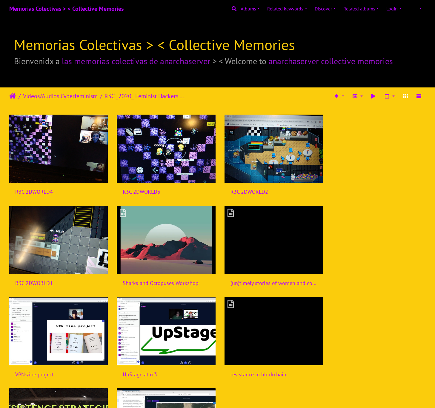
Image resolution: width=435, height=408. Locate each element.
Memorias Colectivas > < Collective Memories (66, 9)
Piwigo (230, 395)
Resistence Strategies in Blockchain (163, 372)
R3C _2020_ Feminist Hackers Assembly (145, 96)
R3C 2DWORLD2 (247, 191)
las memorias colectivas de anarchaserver (136, 61)
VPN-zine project (247, 281)
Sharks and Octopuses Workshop (53, 281)
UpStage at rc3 (351, 281)
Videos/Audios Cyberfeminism (60, 96)
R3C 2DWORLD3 (140, 191)
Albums (248, 9)
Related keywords (285, 9)
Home (12, 96)
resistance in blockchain (43, 372)
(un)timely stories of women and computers (164, 281)
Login (392, 9)
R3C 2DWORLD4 (34, 191)
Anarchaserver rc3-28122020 (261, 372)
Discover (323, 9)
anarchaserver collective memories (330, 61)
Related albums (359, 9)
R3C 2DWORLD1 (353, 191)
